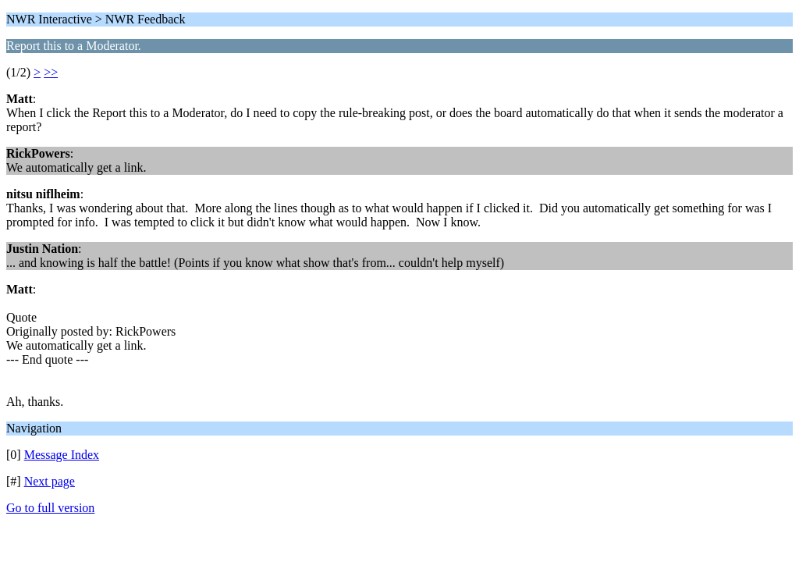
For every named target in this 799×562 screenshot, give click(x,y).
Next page (49, 481)
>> (51, 72)
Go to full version (50, 507)
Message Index (61, 454)
